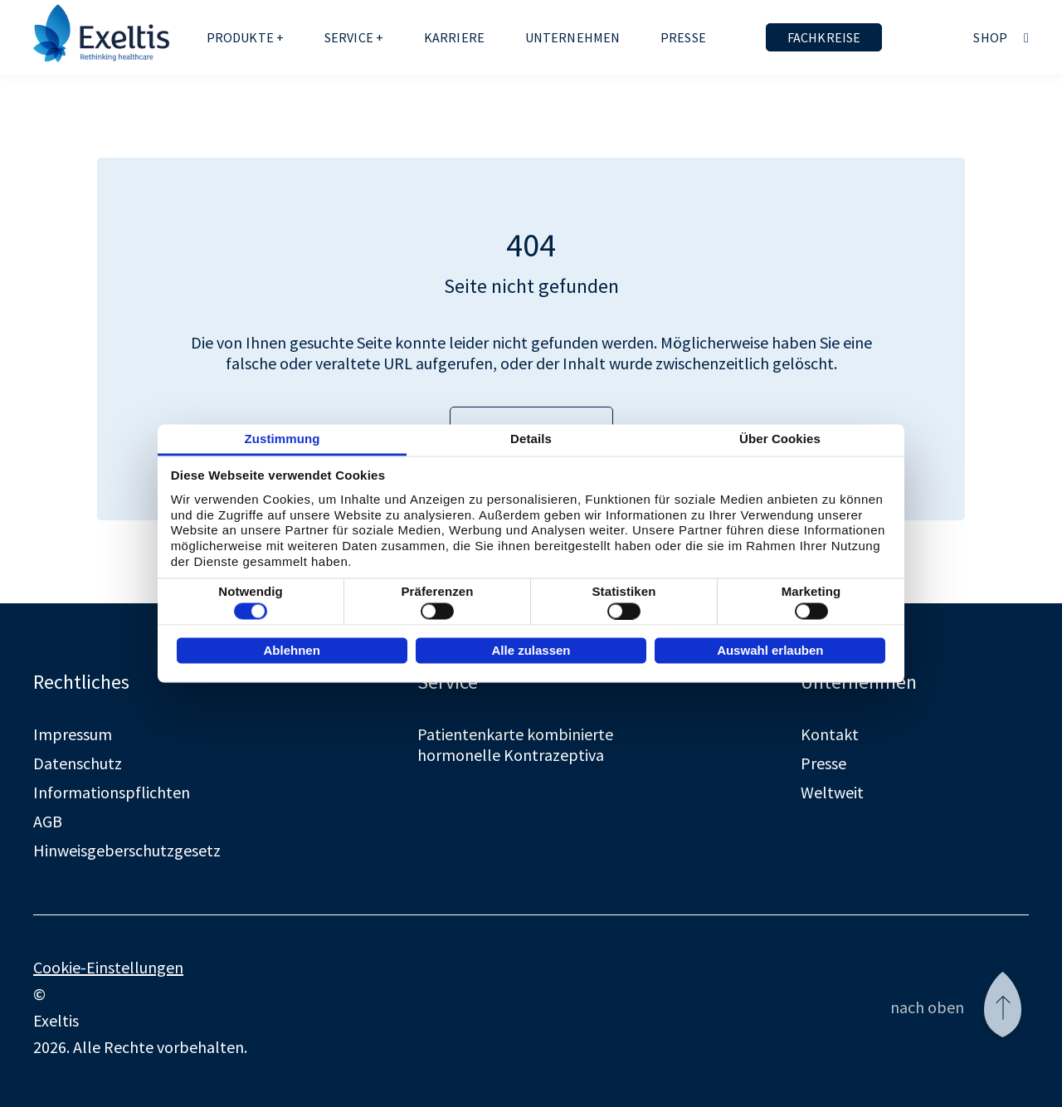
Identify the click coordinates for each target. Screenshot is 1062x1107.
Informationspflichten (111, 792)
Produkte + (246, 37)
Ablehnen (291, 649)
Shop (990, 37)
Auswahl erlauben (770, 649)
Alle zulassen (530, 649)
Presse (683, 37)
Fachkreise (824, 37)
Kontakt (830, 734)
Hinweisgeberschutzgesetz (127, 850)
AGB (47, 821)
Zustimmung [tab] (282, 439)
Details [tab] (531, 439)
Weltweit (832, 792)
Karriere (454, 37)
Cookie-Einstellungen (108, 967)
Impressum (72, 734)
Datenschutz (77, 763)
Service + (353, 37)
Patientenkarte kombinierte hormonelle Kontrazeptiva (515, 744)
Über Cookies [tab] (780, 439)
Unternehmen (573, 37)
